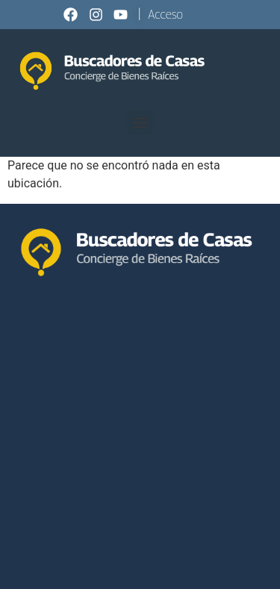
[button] (140, 122)
